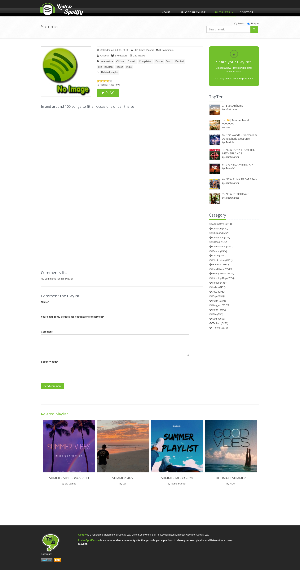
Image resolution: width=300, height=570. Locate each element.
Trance (220, 327)
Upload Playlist (192, 12)
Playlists (222, 12)
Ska (217, 314)
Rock (219, 309)
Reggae (220, 305)
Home (165, 12)
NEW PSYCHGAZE (237, 194)
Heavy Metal (223, 273)
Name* (45, 302)
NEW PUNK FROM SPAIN (241, 179)
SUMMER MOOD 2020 (177, 478)
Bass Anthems (234, 105)
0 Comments (164, 50)
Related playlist (109, 72)
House (119, 66)
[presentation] (70, 372)
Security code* (49, 361)
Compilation (145, 61)
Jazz (218, 291)
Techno (220, 323)
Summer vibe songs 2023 (69, 478)
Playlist (253, 23)
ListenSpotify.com (89, 540)
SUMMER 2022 (122, 478)
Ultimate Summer (231, 478)
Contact (246, 12)
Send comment (52, 386)
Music (239, 23)
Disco (169, 61)
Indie (129, 66)
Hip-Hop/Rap (105, 66)
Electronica (222, 260)
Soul (218, 318)
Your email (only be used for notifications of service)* (72, 316)
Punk (219, 300)
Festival (179, 61)
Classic (132, 61)
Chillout (120, 61)
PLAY (108, 93)
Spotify (82, 534)
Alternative (107, 61)
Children (220, 228)
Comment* (47, 331)
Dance (159, 61)
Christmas (221, 237)
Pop (218, 296)
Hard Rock (222, 269)
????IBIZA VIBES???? (239, 164)
